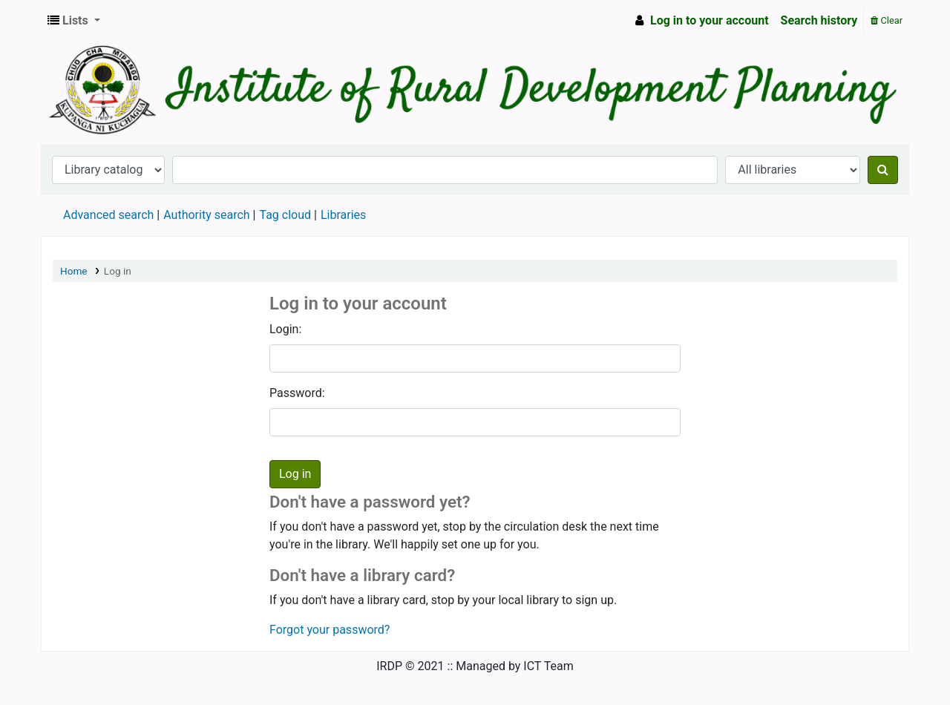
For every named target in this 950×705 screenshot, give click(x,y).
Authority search (206, 215)
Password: (297, 393)
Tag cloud (285, 215)
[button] (74, 21)
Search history (819, 20)
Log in (117, 271)
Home (74, 271)
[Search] (883, 170)
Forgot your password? (329, 630)
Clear (886, 20)
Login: (285, 329)
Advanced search (108, 215)
